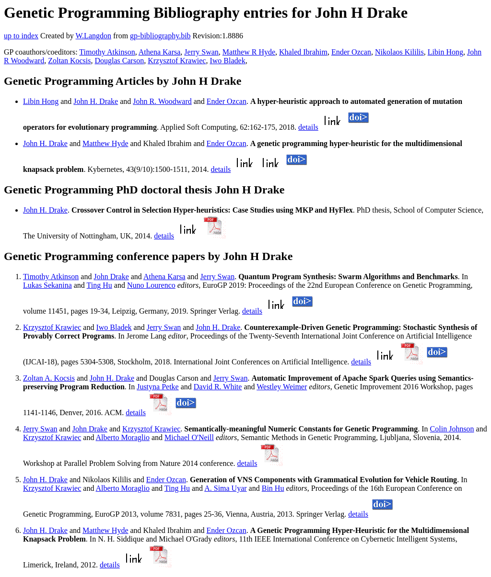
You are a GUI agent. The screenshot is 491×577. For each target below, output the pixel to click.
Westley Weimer (282, 387)
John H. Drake (95, 101)
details (308, 127)
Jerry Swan (201, 52)
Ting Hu (99, 285)
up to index (21, 36)
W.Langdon (93, 36)
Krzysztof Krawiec (177, 61)
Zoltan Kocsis (69, 61)
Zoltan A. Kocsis (49, 378)
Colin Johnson (452, 429)
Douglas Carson (119, 61)
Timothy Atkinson (107, 52)
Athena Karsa (160, 52)
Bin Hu (273, 488)
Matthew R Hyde (248, 52)
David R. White (218, 387)
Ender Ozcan (351, 52)
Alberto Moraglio (123, 437)
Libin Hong (445, 52)
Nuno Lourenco (151, 285)
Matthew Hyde (105, 143)
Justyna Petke (158, 387)
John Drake (111, 276)
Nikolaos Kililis (399, 52)
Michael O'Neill (189, 437)
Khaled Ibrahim (303, 52)
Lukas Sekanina (47, 285)
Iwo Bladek (227, 61)
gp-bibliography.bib (160, 36)
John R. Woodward (162, 101)
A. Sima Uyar (225, 488)
